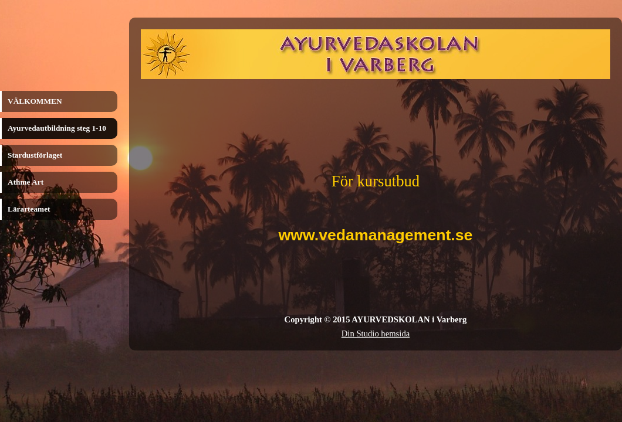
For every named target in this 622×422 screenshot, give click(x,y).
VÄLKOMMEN (35, 101)
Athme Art (25, 182)
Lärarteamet (29, 209)
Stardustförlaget (35, 155)
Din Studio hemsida (376, 333)
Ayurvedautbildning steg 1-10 (57, 128)
